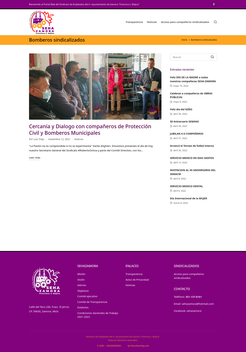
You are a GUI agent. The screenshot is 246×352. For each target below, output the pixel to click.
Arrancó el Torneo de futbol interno (192, 145)
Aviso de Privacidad (137, 279)
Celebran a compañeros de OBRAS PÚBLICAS (191, 95)
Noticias (78, 139)
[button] (212, 57)
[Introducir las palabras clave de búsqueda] (193, 57)
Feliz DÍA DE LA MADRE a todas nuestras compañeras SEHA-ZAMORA (193, 79)
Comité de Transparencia (92, 302)
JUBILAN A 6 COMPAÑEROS (186, 133)
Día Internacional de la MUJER (188, 198)
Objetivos (83, 290)
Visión (81, 279)
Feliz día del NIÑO (181, 109)
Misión (81, 274)
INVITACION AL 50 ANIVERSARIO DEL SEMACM (193, 172)
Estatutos (83, 307)
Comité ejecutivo (87, 296)
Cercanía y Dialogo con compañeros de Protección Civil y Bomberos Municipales (90, 129)
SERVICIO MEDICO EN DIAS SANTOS (192, 158)
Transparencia (134, 274)
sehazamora (194, 310)
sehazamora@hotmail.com (198, 303)
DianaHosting (137, 345)
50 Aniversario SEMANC (184, 121)
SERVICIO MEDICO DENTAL (186, 186)
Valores (81, 285)
